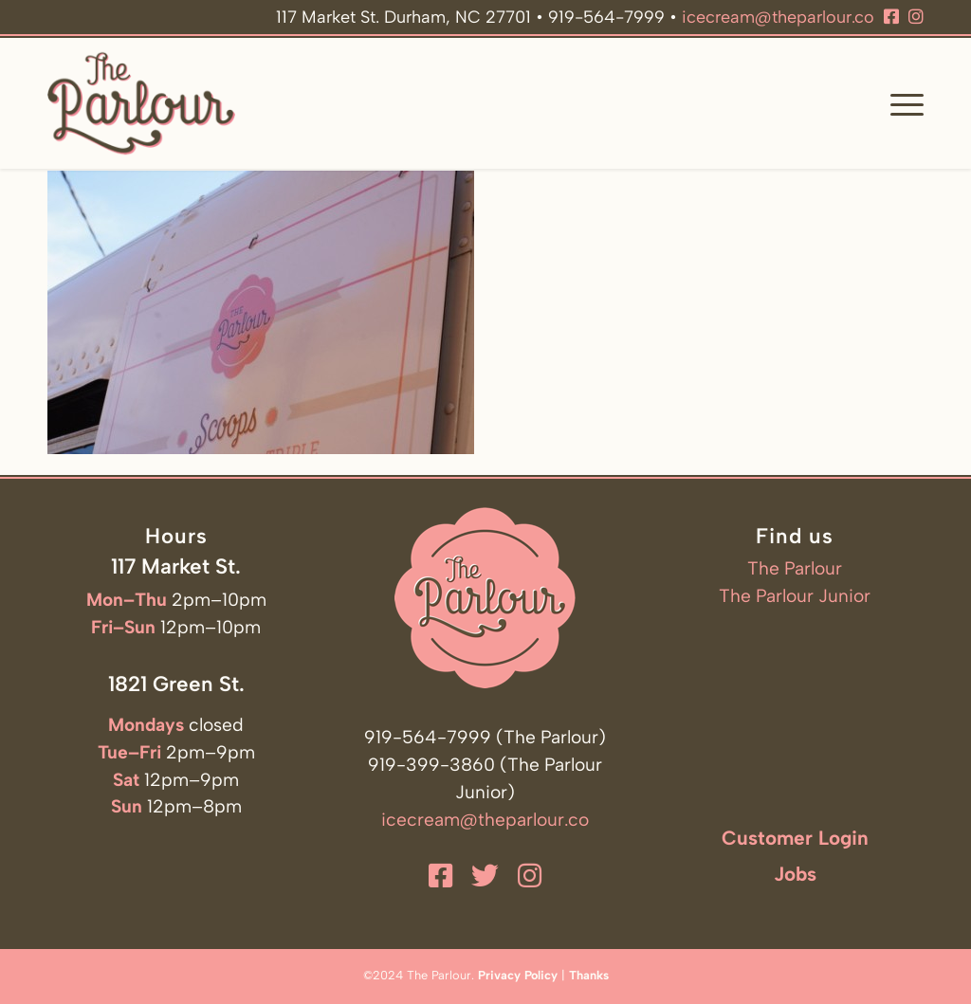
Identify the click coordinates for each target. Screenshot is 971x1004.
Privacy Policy (518, 975)
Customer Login (795, 837)
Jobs (795, 873)
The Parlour (794, 568)
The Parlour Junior (794, 596)
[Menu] (901, 103)
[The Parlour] (141, 103)
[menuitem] (901, 103)
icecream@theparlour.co (778, 17)
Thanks (589, 975)
